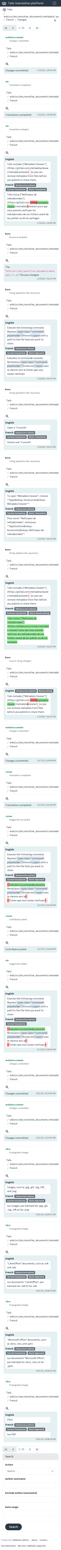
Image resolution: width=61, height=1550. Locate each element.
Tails (10, 9)
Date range (11, 1505)
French (10, 19)
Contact (43, 1538)
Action (9, 1463)
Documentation (8, 1544)
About (34, 1538)
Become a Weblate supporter (32, 1544)
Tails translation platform (23, 3)
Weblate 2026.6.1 (21, 1538)
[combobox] (28, 1470)
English (9, 159)
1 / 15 (21, 28)
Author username (15, 1477)
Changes (22, 19)
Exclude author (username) (21, 1491)
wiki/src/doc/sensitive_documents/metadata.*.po (31, 16)
